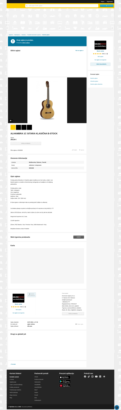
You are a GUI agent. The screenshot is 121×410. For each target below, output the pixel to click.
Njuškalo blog (104, 377)
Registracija (110, 1)
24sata (36, 377)
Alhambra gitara (94, 81)
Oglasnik (11, 34)
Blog (11, 398)
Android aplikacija (65, 382)
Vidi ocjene (18, 310)
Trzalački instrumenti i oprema (34, 34)
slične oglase (26, 42)
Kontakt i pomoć (14, 377)
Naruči (78, 237)
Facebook (85, 377)
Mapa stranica (13, 395)
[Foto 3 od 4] (23, 127)
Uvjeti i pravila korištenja (16, 385)
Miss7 (36, 390)
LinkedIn (100, 377)
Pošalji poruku (25, 143)
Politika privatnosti (14, 388)
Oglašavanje (13, 382)
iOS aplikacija (65, 378)
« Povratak (13, 365)
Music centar (18, 304)
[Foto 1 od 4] (13, 127)
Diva (35, 398)
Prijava (102, 1)
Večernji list (37, 382)
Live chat (116, 407)
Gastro (36, 393)
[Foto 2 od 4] (18, 127)
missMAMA (37, 385)
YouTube (96, 377)
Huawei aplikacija (65, 386)
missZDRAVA (37, 388)
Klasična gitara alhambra (96, 84)
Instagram (92, 377)
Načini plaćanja (14, 393)
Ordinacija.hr (37, 401)
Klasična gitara (93, 78)
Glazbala (24, 34)
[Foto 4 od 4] (29, 127)
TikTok (89, 377)
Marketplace (17, 34)
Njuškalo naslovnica (16, 6)
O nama (12, 380)
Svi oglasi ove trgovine (18, 313)
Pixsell (36, 395)
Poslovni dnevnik (38, 380)
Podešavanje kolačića (15, 390)
